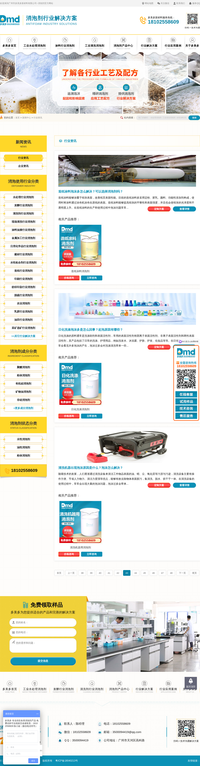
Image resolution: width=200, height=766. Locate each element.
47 (162, 573)
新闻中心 (26, 117)
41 (109, 573)
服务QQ (196, 3)
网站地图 (149, 3)
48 (171, 573)
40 (100, 573)
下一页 (182, 573)
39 (91, 573)
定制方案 (159, 209)
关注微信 (165, 3)
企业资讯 (23, 166)
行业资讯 (38, 117)
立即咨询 (92, 278)
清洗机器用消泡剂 (80, 547)
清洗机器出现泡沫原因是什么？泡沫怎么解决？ (90, 467)
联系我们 (180, 3)
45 (144, 573)
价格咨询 (69, 278)
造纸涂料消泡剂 (80, 271)
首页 (17, 117)
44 (135, 573)
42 (118, 573)
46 (153, 573)
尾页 (194, 573)
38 (82, 573)
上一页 (71, 573)
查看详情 (184, 209)
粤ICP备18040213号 (66, 760)
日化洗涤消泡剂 (80, 409)
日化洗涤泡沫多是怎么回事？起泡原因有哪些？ (90, 329)
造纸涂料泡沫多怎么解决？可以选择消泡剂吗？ (90, 191)
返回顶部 (190, 686)
